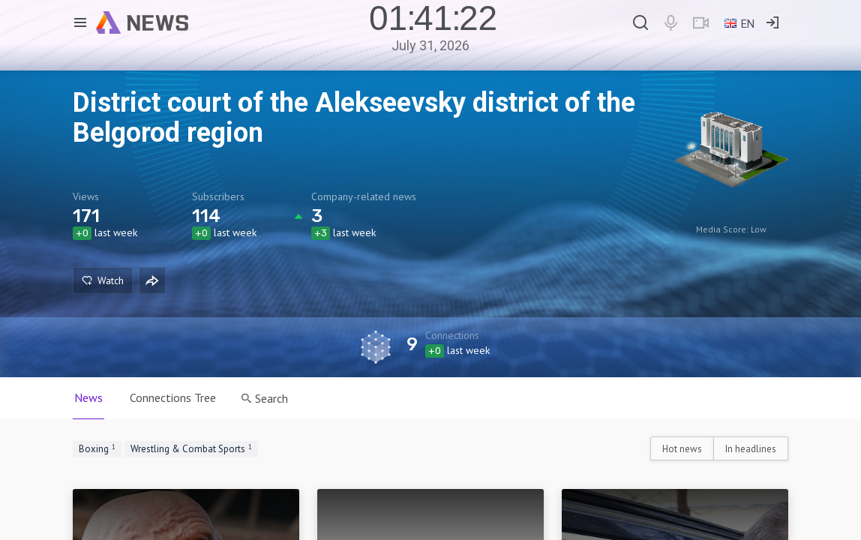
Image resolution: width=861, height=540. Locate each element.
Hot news (682, 448)
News (88, 397)
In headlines (750, 448)
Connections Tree (173, 397)
